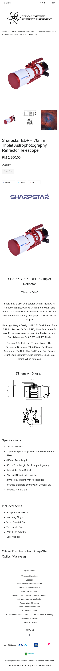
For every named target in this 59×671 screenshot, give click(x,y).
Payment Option (29, 622)
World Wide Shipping (29, 603)
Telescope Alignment (29, 591)
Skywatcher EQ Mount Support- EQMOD (29, 595)
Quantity (6, 164)
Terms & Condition (29, 576)
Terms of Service (15, 665)
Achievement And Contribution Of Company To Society (29, 614)
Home (4, 31)
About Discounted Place (29, 587)
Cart (52, 2)
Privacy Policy (31, 665)
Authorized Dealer (29, 610)
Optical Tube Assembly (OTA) (22, 31)
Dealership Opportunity (29, 607)
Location (29, 580)
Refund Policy (44, 665)
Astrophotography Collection (29, 599)
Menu (7, 2)
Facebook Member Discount (29, 583)
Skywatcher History (29, 618)
